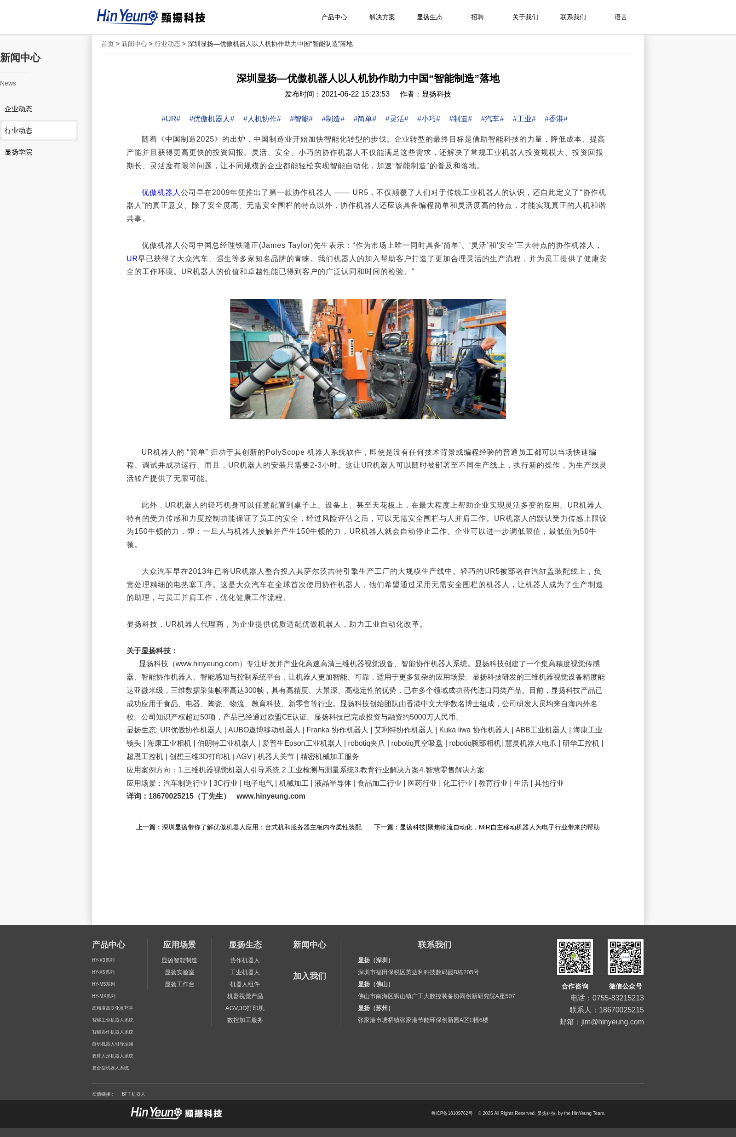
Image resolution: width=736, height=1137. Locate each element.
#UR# (170, 119)
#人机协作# (262, 119)
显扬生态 (430, 17)
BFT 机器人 (133, 1094)
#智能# (301, 119)
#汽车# (492, 119)
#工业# (524, 119)
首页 (107, 43)
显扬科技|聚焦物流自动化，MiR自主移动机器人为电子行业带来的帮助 (500, 827)
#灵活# (396, 119)
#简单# (365, 119)
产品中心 (334, 17)
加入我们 (309, 976)
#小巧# (428, 119)
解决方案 (382, 17)
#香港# (556, 119)
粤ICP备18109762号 (452, 1113)
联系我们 (573, 17)
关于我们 (525, 17)
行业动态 (167, 43)
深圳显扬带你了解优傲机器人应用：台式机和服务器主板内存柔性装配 (262, 827)
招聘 (477, 17)
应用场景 (179, 944)
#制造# (333, 119)
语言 (621, 17)
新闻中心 (134, 43)
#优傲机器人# (212, 119)
